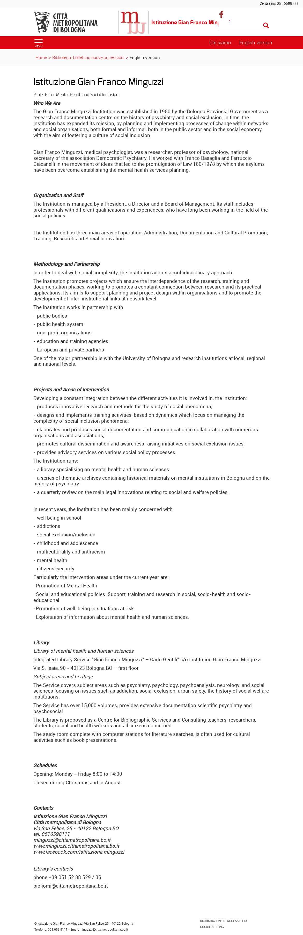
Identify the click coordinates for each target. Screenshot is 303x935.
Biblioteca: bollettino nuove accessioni (88, 57)
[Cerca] (243, 25)
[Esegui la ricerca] (266, 25)
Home (41, 57)
